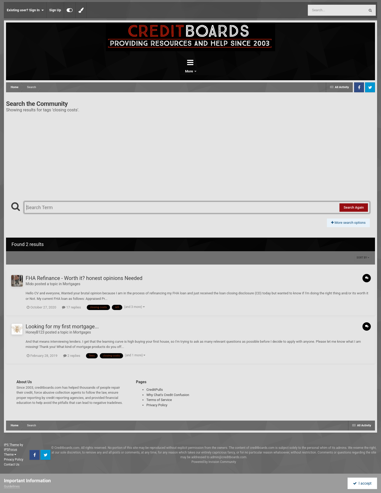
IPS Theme (11, 445)
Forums (176, 71)
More (204, 71)
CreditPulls (154, 390)
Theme (10, 454)
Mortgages (71, 284)
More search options (348, 223)
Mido (30, 284)
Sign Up (55, 10)
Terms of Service (159, 400)
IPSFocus (10, 449)
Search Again (354, 207)
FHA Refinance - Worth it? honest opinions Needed (84, 278)
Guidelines (12, 486)
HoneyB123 (35, 332)
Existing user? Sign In (25, 10)
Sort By (363, 257)
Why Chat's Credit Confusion (167, 395)
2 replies (71, 356)
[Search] (323, 10)
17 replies (71, 307)
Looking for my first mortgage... (62, 326)
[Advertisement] (190, 154)
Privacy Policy (156, 405)
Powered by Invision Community (214, 462)
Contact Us (11, 464)
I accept (362, 483)
